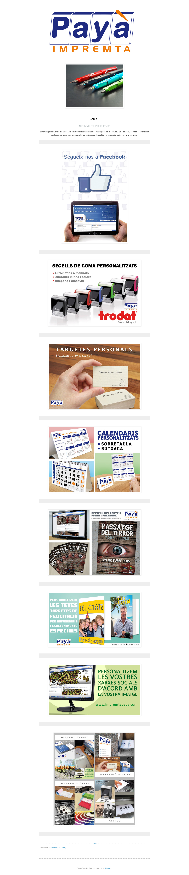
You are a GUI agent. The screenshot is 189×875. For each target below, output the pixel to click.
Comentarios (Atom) (58, 848)
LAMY (93, 119)
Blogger (108, 868)
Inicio (94, 844)
